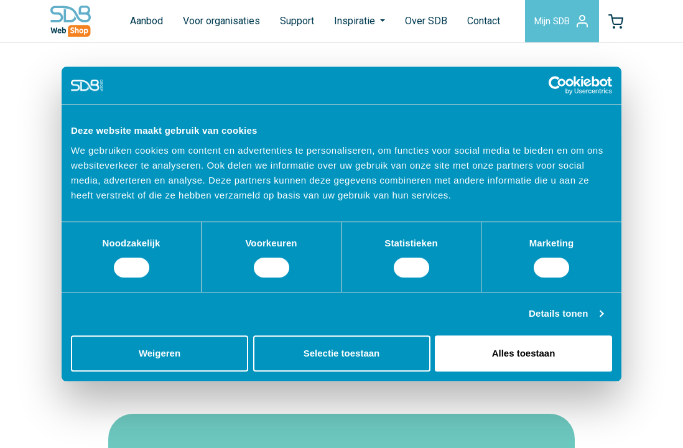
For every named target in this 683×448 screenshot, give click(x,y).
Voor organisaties (221, 21)
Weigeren (159, 353)
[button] (616, 21)
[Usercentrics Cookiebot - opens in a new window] (557, 85)
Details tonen (558, 313)
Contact (483, 21)
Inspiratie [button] (356, 21)
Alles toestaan (523, 353)
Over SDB (426, 21)
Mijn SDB (562, 21)
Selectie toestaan (342, 353)
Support (297, 21)
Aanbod (146, 21)
